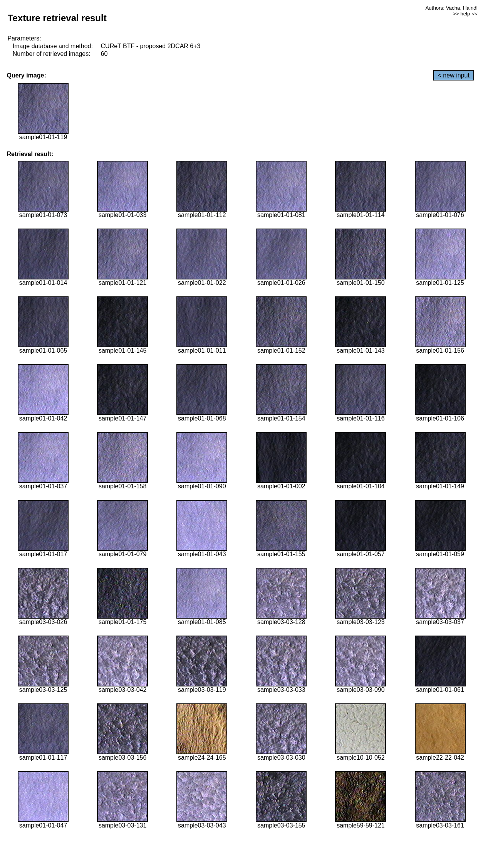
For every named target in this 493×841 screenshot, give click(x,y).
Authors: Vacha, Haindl (451, 8)
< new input (454, 75)
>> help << (465, 14)
